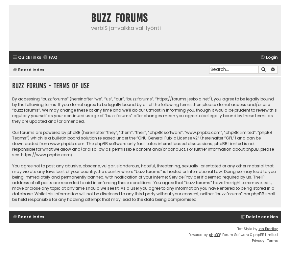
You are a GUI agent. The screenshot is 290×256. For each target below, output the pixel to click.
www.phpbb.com (67, 143)
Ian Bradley (268, 228)
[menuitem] (50, 57)
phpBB (214, 234)
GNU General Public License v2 (168, 138)
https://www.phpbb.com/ (47, 155)
